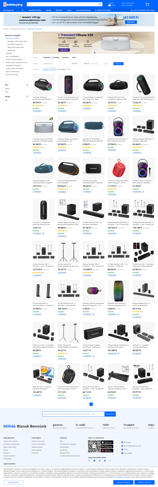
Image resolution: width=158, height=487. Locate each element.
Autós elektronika (12, 74)
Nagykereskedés (37, 447)
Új (22, 10)
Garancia (6, 453)
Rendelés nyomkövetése (11, 444)
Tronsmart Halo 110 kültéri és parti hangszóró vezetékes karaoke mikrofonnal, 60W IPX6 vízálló (143, 182)
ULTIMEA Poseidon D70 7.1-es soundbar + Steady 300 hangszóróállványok (118, 265)
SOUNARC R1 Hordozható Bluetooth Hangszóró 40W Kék (93, 140)
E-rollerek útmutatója (103, 10)
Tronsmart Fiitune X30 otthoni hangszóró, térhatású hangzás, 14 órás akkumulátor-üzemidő (43, 140)
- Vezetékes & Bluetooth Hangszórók (17, 41)
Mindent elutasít (144, 482)
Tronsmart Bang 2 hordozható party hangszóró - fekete (93, 98)
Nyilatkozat (63, 450)
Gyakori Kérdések (9, 456)
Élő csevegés (126, 453)
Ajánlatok (59, 10)
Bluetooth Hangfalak (13, 38)
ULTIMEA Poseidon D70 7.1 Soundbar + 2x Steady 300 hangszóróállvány (67, 304)
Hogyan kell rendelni (10, 441)
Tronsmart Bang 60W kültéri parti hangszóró (67, 182)
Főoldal (5, 29)
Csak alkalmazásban (83, 10)
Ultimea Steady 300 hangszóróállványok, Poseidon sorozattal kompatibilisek (68, 346)
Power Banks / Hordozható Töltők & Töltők (17, 62)
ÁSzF (61, 441)
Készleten (73, 63)
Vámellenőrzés (65, 453)
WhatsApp (126, 442)
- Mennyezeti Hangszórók (15, 47)
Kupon (69, 10)
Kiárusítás (86, 63)
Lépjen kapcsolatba (9, 447)
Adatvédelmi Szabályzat (123, 477)
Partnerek (35, 453)
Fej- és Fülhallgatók (12, 56)
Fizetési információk (38, 444)
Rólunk (5, 450)
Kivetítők (9, 53)
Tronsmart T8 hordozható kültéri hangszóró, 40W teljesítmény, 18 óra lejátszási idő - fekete (144, 98)
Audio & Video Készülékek (14, 68)
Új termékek (61, 69)
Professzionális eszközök (14, 59)
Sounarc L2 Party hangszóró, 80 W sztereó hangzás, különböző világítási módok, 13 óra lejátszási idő (68, 98)
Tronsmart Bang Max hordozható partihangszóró (42, 98)
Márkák (48, 10)
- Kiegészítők (11, 50)
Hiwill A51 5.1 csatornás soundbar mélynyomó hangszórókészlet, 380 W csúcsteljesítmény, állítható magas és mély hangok (142, 346)
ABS (6, 100)
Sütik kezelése (13, 482)
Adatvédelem (64, 447)
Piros (7, 92)
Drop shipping (36, 450)
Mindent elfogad (123, 482)
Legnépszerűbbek (35, 10)
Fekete (7, 89)
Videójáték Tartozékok (13, 65)
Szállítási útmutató (38, 441)
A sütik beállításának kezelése (70, 456)
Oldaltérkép (7, 459)
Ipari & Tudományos (13, 71)
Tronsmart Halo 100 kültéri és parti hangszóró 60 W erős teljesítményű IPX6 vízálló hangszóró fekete (118, 140)
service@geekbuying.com (131, 446)
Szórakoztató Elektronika (18, 29)
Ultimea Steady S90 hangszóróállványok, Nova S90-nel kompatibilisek (68, 265)
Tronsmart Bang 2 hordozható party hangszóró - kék (68, 140)
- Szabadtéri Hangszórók (15, 44)
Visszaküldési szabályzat (68, 444)
